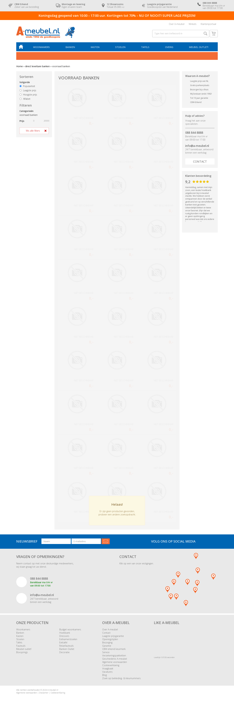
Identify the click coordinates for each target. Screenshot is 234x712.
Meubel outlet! (198, 47)
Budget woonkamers (70, 629)
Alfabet (25, 98)
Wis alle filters (33, 130)
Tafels (145, 47)
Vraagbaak (107, 668)
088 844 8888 (194, 132)
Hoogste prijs (28, 94)
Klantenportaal (208, 24)
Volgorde (25, 82)
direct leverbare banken (37, 66)
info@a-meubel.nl (197, 146)
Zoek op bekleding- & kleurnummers (121, 678)
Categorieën (26, 111)
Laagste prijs (28, 90)
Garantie (106, 645)
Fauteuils (21, 645)
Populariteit (27, 86)
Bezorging (107, 642)
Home (19, 66)
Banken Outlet (66, 649)
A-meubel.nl (52, 690)
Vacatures (107, 671)
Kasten (95, 47)
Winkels (192, 24)
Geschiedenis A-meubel (114, 658)
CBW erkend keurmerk (114, 649)
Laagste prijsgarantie (113, 636)
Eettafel (63, 642)
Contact (200, 161)
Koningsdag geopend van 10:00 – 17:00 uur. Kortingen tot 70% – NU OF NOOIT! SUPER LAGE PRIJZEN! (117, 15)
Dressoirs (64, 636)
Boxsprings (22, 652)
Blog (104, 675)
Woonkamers (41, 47)
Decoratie (64, 652)
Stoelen (120, 47)
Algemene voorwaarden (114, 662)
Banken (70, 47)
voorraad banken (29, 114)
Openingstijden (110, 639)
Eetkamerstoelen (68, 639)
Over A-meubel (176, 24)
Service (106, 652)
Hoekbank (64, 632)
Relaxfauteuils (66, 645)
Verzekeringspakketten (114, 655)
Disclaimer (43, 692)
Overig (169, 47)
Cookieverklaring (110, 665)
